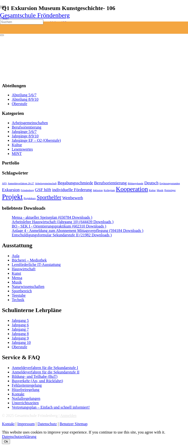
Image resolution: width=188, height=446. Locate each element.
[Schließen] (2, 35)
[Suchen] (21, 21)
